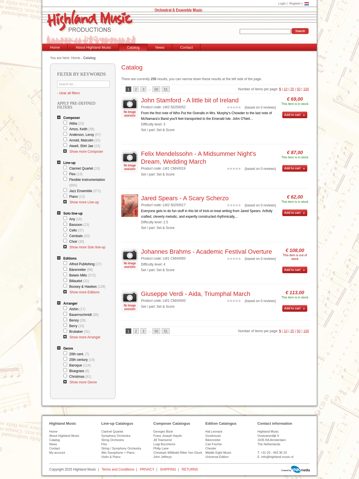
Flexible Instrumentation (87, 182)
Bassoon (79, 225)
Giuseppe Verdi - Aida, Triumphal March (195, 293)
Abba (76, 123)
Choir (76, 242)
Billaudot (79, 281)
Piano (77, 197)
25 (292, 89)
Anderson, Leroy (85, 135)
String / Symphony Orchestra (121, 448)
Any (75, 219)
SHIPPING (168, 469)
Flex (75, 174)
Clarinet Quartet (84, 168)
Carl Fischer (213, 444)
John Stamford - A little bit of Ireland (190, 100)
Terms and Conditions (118, 469)
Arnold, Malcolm (84, 140)
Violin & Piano (110, 456)
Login (282, 3)
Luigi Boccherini (164, 444)
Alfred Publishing (85, 264)
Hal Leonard (213, 431)
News (160, 47)
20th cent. (79, 354)
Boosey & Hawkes (87, 287)
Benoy (77, 320)
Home (55, 47)
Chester (210, 448)
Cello (76, 230)
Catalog (133, 47)
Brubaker (79, 332)
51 (165, 89)
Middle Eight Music (218, 452)
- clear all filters (68, 93)
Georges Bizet (163, 431)
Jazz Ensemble (85, 191)
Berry (76, 326)
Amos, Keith (81, 129)
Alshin (77, 309)
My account (57, 452)
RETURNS (190, 469)
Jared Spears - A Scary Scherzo (185, 198)
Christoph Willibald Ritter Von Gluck (177, 452)
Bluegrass (79, 371)
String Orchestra (112, 440)
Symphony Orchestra (115, 435)
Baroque (80, 365)
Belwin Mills (82, 275)
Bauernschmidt (84, 315)
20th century (82, 360)
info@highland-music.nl (277, 456)
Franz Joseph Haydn (167, 435)
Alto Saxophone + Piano (117, 452)
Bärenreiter (81, 270)
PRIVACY (147, 469)
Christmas (80, 377)
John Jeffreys (162, 456)
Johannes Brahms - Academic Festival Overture (206, 251)
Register (295, 3)
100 (306, 89)
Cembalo (79, 236)
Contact (186, 47)
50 (298, 89)
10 (286, 89)
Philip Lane (161, 448)
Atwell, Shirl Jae (84, 146)
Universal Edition (217, 456)
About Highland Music (93, 47)
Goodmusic (213, 435)
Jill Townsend (162, 440)
